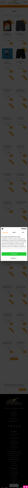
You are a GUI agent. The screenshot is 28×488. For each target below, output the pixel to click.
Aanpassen (14, 258)
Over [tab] (23, 232)
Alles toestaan (14, 254)
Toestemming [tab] (5, 232)
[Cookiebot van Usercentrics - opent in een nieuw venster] (21, 229)
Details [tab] (14, 232)
